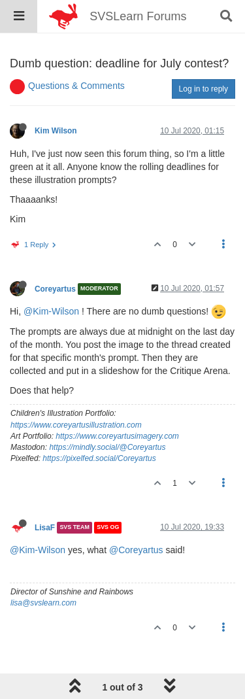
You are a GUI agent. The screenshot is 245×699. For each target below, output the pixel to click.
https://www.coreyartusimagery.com (117, 436)
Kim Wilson (56, 130)
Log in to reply (203, 89)
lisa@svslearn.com (43, 602)
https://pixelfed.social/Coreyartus (98, 458)
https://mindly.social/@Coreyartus (107, 447)
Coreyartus (55, 289)
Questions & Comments (76, 85)
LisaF (45, 527)
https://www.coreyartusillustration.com (76, 425)
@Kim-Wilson (51, 311)
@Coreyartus (136, 550)
